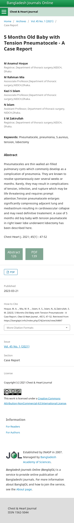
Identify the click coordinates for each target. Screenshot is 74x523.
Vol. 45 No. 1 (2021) (42, 21)
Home (7, 21)
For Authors (13, 432)
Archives (21, 21)
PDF (12, 272)
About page (24, 489)
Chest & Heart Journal (24, 11)
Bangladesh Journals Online (30, 2)
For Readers (13, 426)
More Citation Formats (20, 327)
